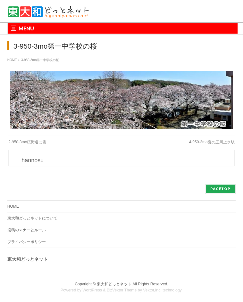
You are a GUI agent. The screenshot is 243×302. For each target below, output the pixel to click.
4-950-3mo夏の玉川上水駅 (212, 142)
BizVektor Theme (122, 290)
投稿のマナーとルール (26, 230)
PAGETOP (220, 189)
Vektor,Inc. (152, 290)
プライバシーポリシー (26, 242)
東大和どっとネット (114, 284)
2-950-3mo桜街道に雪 (27, 142)
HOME (13, 206)
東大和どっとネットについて (32, 218)
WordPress (92, 290)
